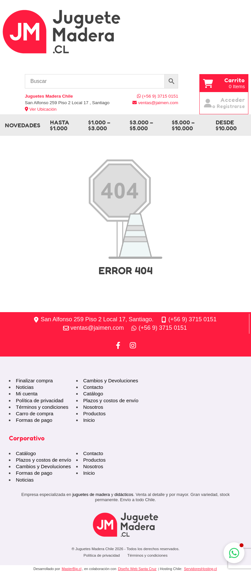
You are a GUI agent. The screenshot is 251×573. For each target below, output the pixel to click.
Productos (94, 413)
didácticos (123, 494)
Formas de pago (34, 420)
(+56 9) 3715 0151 (192, 319)
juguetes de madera (91, 494)
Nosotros (93, 407)
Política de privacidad (39, 400)
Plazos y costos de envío (110, 400)
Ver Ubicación (41, 109)
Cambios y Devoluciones (110, 380)
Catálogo (93, 393)
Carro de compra (35, 413)
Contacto (93, 387)
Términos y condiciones (42, 407)
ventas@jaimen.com (97, 328)
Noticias (25, 387)
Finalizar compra (34, 380)
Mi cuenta (27, 393)
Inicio (89, 420)
